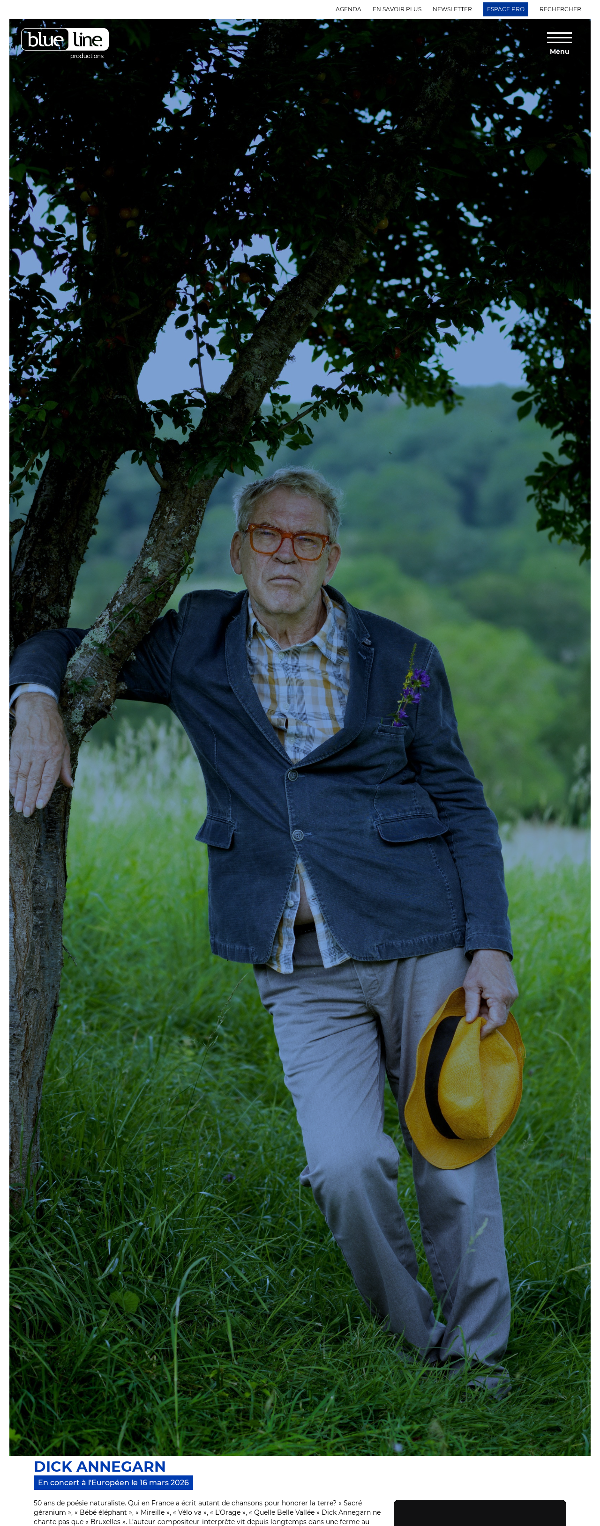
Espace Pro (506, 9)
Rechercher (560, 9)
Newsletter (452, 9)
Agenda (348, 9)
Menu (560, 51)
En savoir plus (397, 9)
